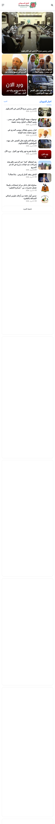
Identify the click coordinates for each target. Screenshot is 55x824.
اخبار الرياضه (45, 386)
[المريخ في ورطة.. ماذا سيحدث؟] (44, 418)
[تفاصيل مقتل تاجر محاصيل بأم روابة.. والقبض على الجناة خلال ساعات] (44, 811)
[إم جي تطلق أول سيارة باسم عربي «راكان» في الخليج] (44, 699)
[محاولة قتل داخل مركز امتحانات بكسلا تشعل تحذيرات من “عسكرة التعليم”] (44, 188)
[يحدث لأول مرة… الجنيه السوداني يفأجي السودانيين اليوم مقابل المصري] (44, 500)
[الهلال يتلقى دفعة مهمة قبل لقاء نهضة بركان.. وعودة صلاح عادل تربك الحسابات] (44, 450)
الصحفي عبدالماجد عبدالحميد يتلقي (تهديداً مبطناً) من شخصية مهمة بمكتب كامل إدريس (20, 344)
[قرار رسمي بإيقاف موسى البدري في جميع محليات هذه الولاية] (14, 64)
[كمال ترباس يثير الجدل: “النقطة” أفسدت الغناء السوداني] (44, 739)
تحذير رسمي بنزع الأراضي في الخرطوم (36, 51)
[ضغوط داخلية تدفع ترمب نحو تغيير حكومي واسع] (44, 572)
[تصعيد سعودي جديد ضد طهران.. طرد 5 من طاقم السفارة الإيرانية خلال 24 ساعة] (44, 604)
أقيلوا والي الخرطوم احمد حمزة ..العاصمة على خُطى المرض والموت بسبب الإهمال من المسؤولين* (20, 310)
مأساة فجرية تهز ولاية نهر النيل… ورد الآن (20, 151)
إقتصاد (48, 469)
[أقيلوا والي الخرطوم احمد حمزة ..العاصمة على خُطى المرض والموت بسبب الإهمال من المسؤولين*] (44, 310)
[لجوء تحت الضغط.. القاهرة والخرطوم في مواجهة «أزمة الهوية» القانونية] (44, 281)
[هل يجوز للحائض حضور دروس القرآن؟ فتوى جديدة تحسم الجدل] (44, 728)
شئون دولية (46, 551)
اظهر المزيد (27, 460)
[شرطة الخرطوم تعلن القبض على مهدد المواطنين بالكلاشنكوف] (40, 85)
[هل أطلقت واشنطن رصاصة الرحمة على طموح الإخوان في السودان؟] (44, 228)
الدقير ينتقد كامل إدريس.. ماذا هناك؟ (22, 174)
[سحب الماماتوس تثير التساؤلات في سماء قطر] (44, 593)
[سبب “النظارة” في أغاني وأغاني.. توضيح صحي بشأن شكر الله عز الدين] (44, 771)
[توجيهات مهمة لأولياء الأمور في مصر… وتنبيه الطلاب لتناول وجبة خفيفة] (40, 64)
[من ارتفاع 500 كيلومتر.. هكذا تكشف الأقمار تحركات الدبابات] (44, 676)
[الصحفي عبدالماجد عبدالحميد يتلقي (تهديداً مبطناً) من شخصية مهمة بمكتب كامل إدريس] (44, 344)
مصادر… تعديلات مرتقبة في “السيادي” (21, 364)
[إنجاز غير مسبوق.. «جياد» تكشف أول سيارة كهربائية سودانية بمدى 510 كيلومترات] (44, 686)
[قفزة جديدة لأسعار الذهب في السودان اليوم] (44, 522)
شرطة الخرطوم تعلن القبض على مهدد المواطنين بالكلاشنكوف (41, 93)
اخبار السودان (45, 101)
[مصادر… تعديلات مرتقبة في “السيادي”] (44, 367)
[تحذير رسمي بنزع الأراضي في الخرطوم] (27, 33)
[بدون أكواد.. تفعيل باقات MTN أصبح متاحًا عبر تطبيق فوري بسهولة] (44, 654)
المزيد (5, 101)
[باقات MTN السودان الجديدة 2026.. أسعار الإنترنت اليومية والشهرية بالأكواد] (44, 665)
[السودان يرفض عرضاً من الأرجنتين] (44, 439)
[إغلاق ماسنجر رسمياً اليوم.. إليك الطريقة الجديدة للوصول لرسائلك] (44, 644)
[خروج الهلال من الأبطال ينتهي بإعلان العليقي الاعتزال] (44, 428)
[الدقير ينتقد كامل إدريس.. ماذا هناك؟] (44, 177)
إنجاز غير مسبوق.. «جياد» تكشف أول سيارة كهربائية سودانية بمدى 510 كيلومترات (22, 686)
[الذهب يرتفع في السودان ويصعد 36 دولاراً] (44, 479)
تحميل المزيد (27, 209)
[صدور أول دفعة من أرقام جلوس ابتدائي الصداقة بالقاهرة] (44, 199)
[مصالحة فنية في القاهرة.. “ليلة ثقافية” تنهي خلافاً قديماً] (44, 760)
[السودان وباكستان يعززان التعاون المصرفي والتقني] (44, 532)
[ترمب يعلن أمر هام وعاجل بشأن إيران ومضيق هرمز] (44, 561)
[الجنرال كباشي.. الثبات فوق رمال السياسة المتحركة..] (44, 357)
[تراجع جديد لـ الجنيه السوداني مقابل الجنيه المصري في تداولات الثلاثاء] (44, 490)
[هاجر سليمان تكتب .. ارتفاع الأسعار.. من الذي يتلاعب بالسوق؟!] (44, 333)
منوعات (48, 718)
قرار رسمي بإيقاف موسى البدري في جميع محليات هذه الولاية (15, 72)
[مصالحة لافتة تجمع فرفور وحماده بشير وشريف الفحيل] (44, 750)
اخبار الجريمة (45, 800)
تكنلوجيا (48, 634)
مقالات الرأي (45, 300)
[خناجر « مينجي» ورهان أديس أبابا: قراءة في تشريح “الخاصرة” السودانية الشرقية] (44, 249)
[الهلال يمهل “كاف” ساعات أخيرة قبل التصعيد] (44, 407)
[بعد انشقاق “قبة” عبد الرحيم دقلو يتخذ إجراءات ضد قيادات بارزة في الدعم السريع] (44, 165)
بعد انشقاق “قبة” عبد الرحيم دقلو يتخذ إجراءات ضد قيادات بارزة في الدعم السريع (21, 164)
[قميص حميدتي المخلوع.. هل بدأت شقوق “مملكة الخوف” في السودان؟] (44, 238)
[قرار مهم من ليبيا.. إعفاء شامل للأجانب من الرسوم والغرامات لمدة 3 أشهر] (44, 583)
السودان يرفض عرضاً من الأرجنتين (22, 436)
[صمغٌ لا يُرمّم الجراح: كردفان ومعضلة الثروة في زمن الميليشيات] (44, 260)
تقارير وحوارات (44, 218)
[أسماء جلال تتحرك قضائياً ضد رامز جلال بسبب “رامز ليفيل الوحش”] (44, 781)
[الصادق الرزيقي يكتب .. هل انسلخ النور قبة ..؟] (44, 323)
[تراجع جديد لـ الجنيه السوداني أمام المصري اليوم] (44, 511)
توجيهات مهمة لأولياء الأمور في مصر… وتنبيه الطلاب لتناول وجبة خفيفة (41, 72)
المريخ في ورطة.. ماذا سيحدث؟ (24, 415)
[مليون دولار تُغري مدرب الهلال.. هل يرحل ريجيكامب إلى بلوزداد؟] (44, 397)
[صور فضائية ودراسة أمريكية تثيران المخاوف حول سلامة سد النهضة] (44, 615)
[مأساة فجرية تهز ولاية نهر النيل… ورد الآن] (14, 85)
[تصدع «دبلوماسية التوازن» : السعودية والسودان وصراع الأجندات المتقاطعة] (44, 270)
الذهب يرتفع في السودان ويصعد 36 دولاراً (20, 476)
